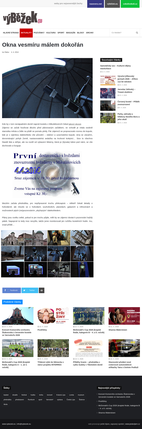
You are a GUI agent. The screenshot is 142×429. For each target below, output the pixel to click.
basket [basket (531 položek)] (6, 395)
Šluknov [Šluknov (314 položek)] (82, 400)
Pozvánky (39, 33)
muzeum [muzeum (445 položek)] (81, 395)
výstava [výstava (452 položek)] (60, 400)
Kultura (51, 33)
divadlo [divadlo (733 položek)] (15, 395)
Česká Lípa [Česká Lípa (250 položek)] (71, 400)
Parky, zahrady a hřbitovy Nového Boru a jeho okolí (129, 116)
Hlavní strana (11, 33)
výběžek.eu (112, 4)
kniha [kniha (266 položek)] (41, 395)
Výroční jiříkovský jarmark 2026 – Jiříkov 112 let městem (128, 79)
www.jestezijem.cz (132, 424)
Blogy (80, 33)
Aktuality (26, 33)
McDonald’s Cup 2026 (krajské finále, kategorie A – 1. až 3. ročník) (16, 364)
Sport (61, 33)
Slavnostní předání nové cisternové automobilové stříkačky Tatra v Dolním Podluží (123, 364)
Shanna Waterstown (118, 330)
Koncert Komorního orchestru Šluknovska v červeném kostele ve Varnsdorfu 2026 (16, 332)
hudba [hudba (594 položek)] (33, 395)
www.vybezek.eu (9, 424)
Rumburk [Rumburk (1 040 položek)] (31, 400)
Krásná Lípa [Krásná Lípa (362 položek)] (60, 395)
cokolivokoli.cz (130, 4)
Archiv (89, 33)
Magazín (70, 33)
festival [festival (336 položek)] (24, 395)
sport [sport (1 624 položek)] (40, 400)
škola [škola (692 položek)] (5, 404)
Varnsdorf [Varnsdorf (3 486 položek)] (49, 400)
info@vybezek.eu (24, 424)
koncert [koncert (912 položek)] (49, 395)
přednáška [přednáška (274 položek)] (7, 400)
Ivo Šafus (5, 52)
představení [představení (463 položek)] (19, 400)
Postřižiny (42, 330)
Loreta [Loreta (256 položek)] (71, 395)
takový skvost (75, 124)
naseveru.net (95, 4)
